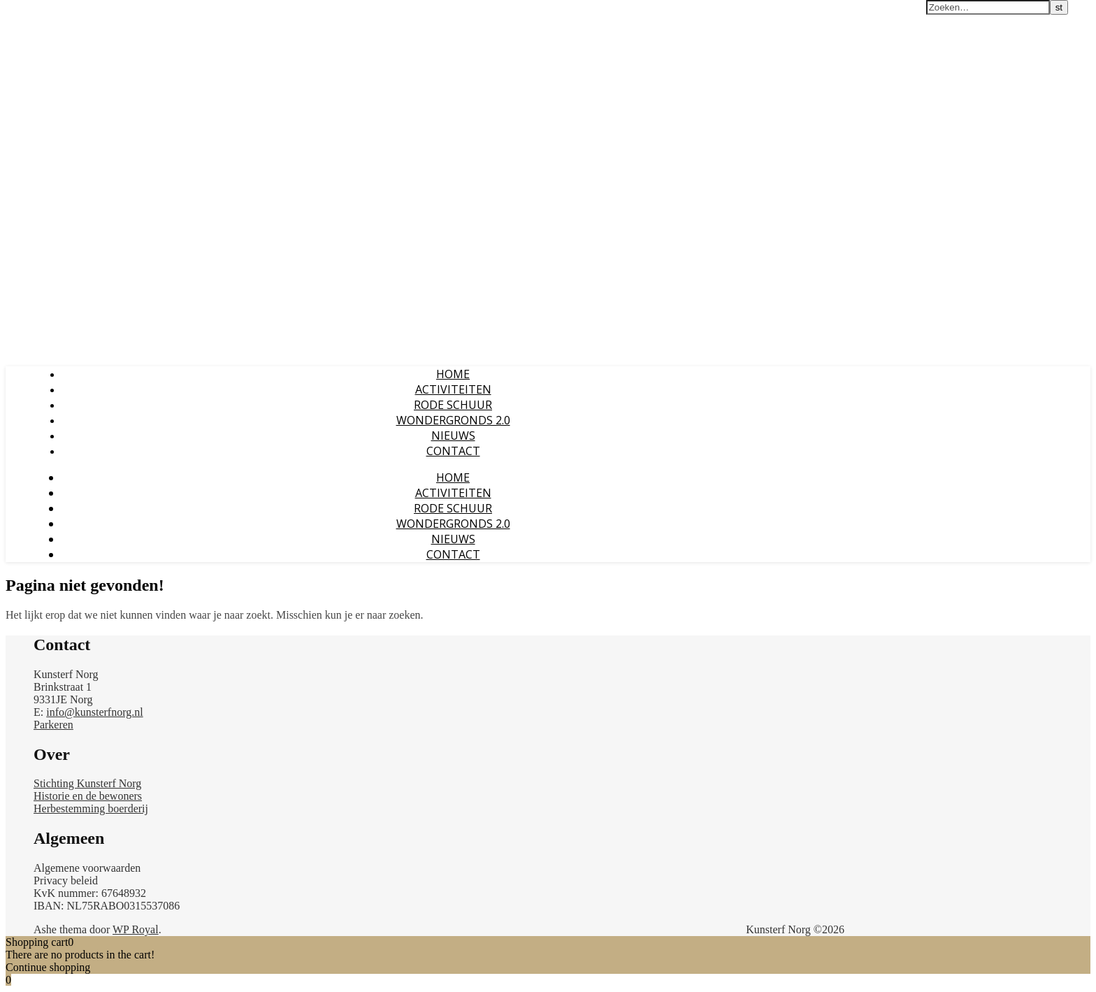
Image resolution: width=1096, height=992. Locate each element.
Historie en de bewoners (88, 796)
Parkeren (53, 725)
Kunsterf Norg (44, 13)
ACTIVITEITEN (453, 389)
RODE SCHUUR (453, 404)
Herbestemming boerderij (91, 808)
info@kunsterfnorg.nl (94, 712)
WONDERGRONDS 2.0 (453, 420)
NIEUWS (453, 435)
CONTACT (453, 451)
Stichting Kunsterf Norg (87, 783)
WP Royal (136, 929)
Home (453, 374)
